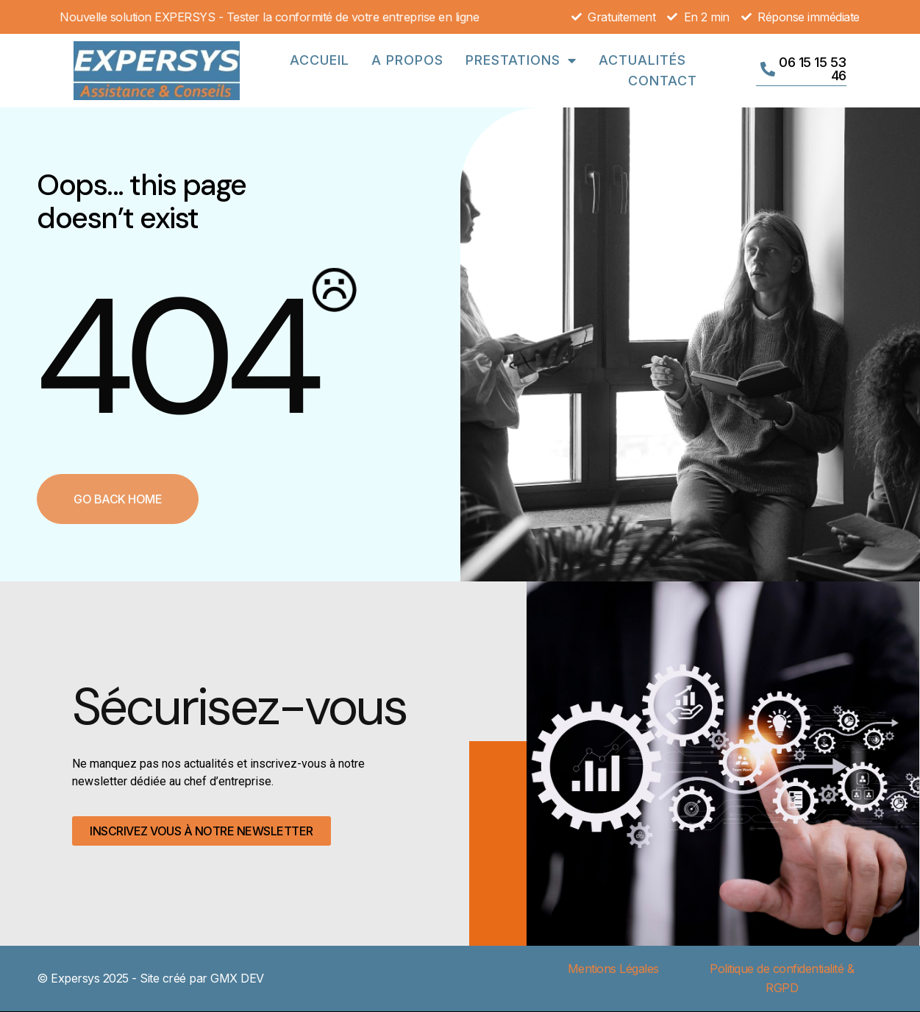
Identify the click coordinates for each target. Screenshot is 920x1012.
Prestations (521, 60)
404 (175, 357)
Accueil (319, 60)
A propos (407, 60)
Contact (662, 80)
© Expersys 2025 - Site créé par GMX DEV (150, 978)
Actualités (642, 60)
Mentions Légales (613, 968)
